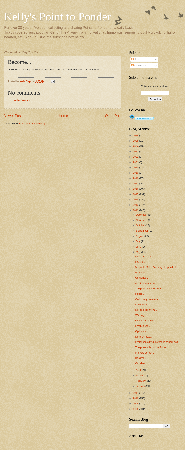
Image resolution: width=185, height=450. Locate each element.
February (141, 380)
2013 (136, 204)
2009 (136, 403)
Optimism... (141, 331)
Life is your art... (144, 256)
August (140, 236)
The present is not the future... (151, 347)
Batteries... (141, 272)
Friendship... (142, 304)
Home (63, 116)
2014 (136, 199)
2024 (136, 146)
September (142, 230)
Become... (140, 357)
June (139, 246)
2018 (136, 178)
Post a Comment (22, 100)
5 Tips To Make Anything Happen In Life (157, 267)
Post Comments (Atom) (32, 123)
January (140, 386)
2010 (136, 398)
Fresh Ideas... (143, 325)
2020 (136, 167)
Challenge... (142, 277)
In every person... (144, 352)
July (138, 241)
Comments (138, 65)
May (138, 252)
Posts (135, 59)
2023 (136, 151)
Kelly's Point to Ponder (57, 16)
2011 (136, 393)
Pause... (139, 293)
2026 (136, 135)
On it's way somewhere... (149, 299)
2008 (136, 409)
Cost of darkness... (145, 320)
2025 (136, 140)
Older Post (113, 116)
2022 (136, 156)
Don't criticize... (143, 336)
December (142, 214)
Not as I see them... (146, 309)
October (140, 225)
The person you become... (149, 288)
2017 (136, 183)
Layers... (140, 262)
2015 (136, 194)
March (139, 375)
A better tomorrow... (146, 283)
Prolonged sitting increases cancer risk (156, 341)
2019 (136, 172)
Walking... (140, 315)
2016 (136, 188)
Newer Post (13, 116)
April (138, 370)
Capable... (141, 363)
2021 (136, 162)
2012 (136, 210)
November (142, 220)
